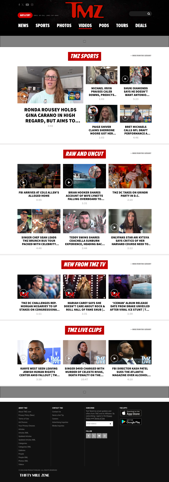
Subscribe (110, 423)
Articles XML (24, 433)
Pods (104, 26)
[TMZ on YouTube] (99, 435)
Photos (64, 26)
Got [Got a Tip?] (25, 15)
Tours (122, 26)
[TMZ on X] (23, 4)
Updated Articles (25, 436)
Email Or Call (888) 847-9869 (46, 15)
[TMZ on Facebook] (19, 4)
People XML (23, 457)
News (23, 26)
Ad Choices (23, 422)
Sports (43, 26)
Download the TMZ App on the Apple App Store (131, 413)
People (21, 454)
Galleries (22, 450)
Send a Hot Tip (58, 415)
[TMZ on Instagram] (32, 4)
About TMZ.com (25, 412)
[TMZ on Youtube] (27, 5)
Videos (85, 26)
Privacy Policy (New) (27, 415)
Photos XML (23, 461)
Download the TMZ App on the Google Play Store (131, 421)
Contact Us (56, 412)
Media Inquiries (58, 426)
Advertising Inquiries (60, 422)
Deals (141, 26)
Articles (22, 429)
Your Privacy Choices (27, 426)
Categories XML (25, 447)
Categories (23, 443)
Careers (55, 419)
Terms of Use (24, 419)
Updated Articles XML (27, 440)
